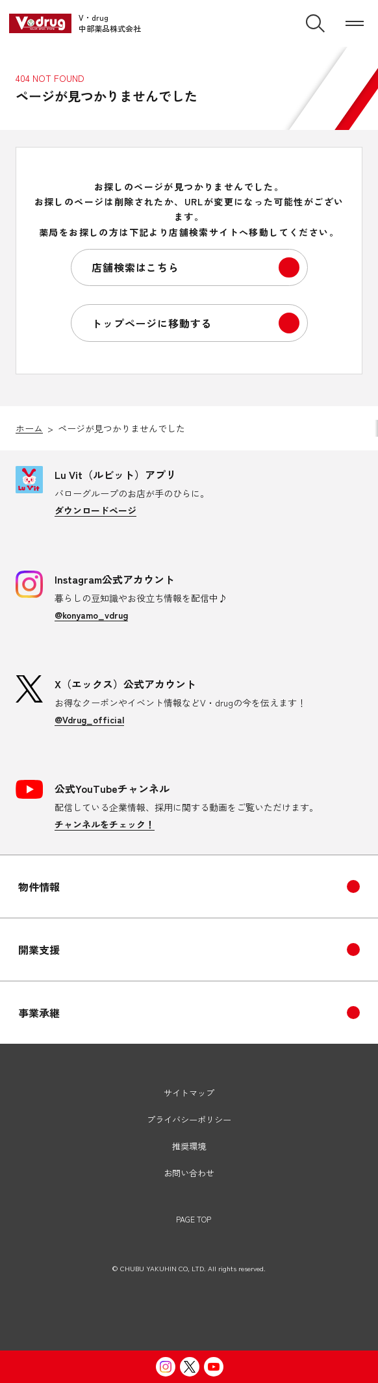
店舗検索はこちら (135, 267)
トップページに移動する (152, 323)
